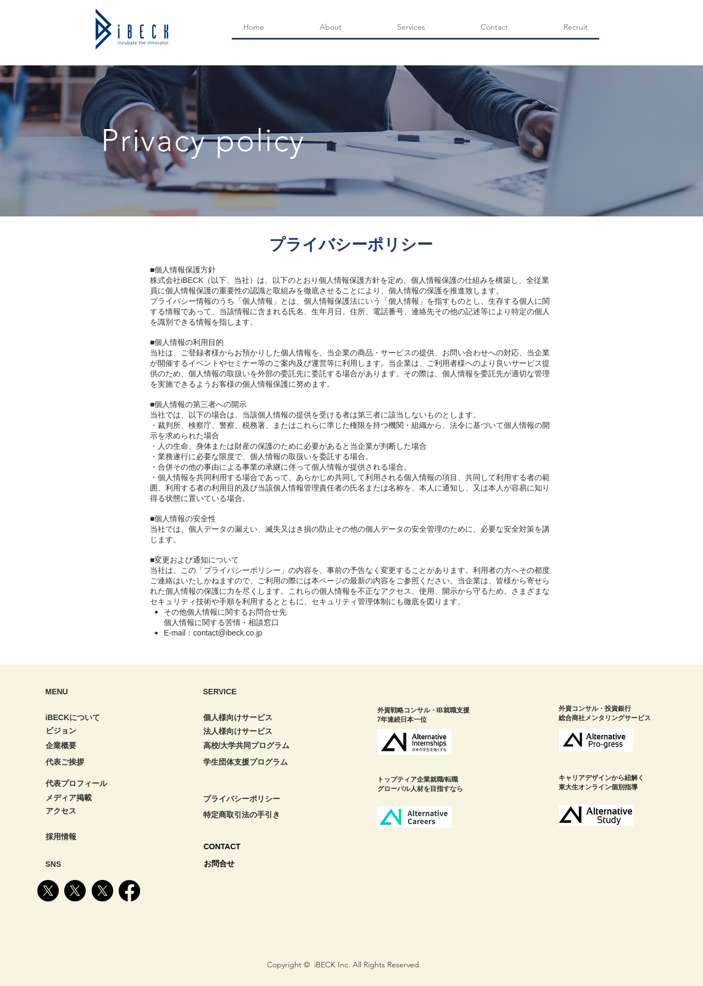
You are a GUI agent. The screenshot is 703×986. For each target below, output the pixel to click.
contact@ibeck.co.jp (228, 632)
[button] (411, 27)
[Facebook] (129, 890)
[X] (48, 890)
